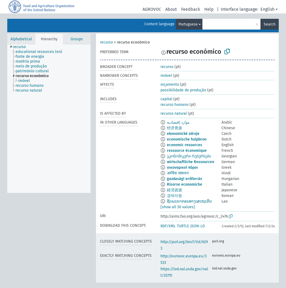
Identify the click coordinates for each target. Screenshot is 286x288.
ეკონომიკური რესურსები (189, 156)
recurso (106, 42)
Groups (77, 39)
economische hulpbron (186, 139)
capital (166, 99)
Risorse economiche (184, 184)
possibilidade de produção (183, 90)
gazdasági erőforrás (184, 179)
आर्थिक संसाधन (178, 173)
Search (270, 24)
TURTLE (183, 226)
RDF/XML (168, 226)
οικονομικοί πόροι (182, 167)
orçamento (169, 84)
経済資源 (174, 190)
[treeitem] (22, 47)
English (267, 9)
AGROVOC (151, 9)
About (171, 9)
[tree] (49, 119)
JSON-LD (197, 226)
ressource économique (187, 150)
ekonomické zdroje (183, 133)
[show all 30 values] (177, 207)
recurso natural (173, 113)
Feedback (190, 9)
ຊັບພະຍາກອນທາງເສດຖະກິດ (189, 201)
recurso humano (174, 104)
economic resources (184, 145)
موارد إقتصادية (178, 122)
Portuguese (188, 24)
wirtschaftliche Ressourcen (190, 162)
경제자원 (174, 195)
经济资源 (174, 128)
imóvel (166, 75)
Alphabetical (21, 39)
